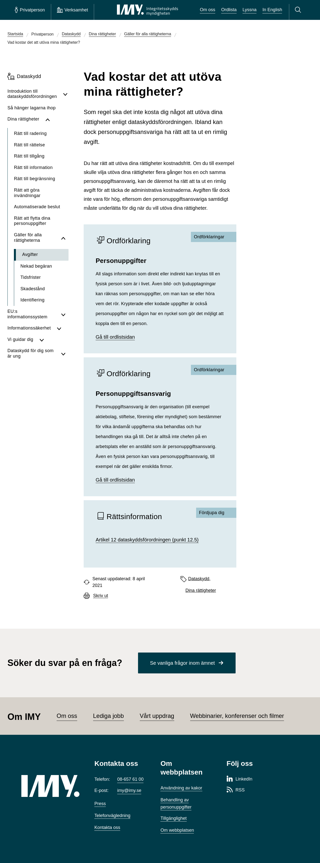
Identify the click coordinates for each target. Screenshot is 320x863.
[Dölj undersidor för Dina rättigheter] (55, 119)
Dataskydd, (199, 578)
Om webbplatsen (177, 830)
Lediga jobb (108, 715)
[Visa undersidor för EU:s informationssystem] (63, 314)
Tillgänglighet (173, 818)
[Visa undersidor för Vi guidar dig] (52, 339)
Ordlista (229, 9)
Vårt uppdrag (157, 715)
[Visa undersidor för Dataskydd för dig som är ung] (63, 353)
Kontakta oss (107, 827)
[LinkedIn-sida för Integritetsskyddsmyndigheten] (239, 779)
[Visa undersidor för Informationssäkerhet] (61, 328)
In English (272, 9)
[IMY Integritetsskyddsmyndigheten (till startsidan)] (147, 10)
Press (100, 803)
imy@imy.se (129, 790)
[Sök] (299, 10)
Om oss (207, 9)
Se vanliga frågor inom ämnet (182, 663)
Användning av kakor (181, 787)
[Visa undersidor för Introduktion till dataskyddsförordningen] (65, 94)
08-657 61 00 (130, 779)
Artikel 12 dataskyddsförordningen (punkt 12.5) (147, 539)
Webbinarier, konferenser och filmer (237, 715)
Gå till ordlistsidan (115, 337)
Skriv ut (100, 595)
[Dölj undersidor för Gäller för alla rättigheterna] (63, 237)
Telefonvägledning (112, 815)
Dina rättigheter (200, 590)
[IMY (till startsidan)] (50, 786)
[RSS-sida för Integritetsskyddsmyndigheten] (236, 790)
